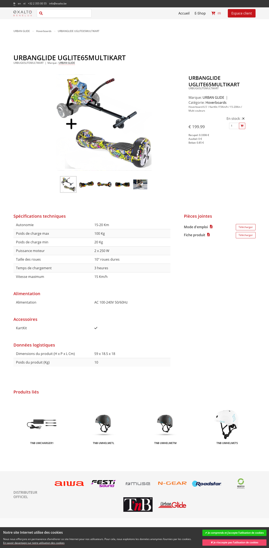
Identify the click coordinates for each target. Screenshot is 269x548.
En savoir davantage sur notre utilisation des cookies (34, 543)
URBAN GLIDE (21, 31)
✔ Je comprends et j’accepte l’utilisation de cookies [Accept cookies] (234, 533)
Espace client (241, 13)
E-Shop (200, 13)
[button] (68, 184)
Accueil (184, 13)
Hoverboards (43, 31)
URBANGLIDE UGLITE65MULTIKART (78, 31)
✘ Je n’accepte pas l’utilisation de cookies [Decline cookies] (234, 542)
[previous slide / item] (59, 123)
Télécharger (246, 227)
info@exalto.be (58, 3)
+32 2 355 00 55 (37, 3)
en (19, 3)
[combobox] (64, 13)
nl (24, 3)
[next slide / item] (149, 123)
